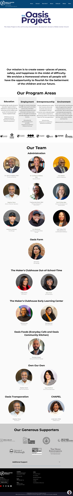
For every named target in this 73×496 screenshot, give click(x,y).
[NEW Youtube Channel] (1, 486)
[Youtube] (11, 486)
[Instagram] (6, 486)
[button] (51, 3)
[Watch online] (4, 482)
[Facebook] (3, 486)
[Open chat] (69, 492)
